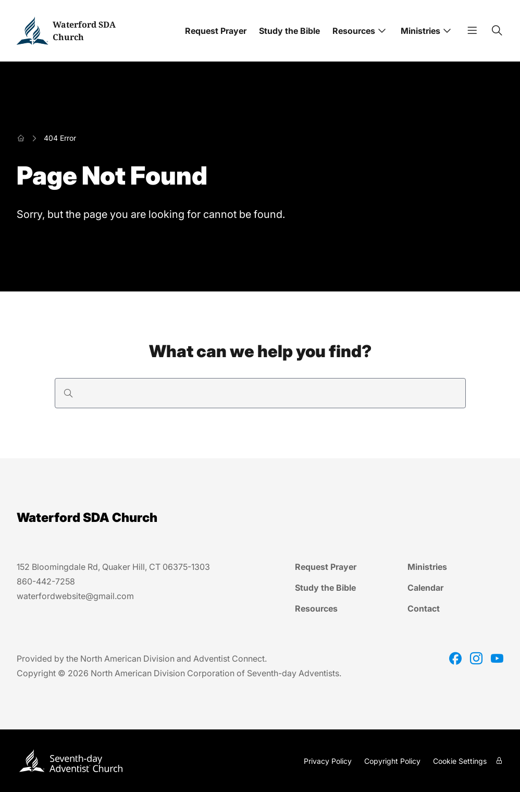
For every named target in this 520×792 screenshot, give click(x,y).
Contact (423, 608)
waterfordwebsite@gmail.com (75, 596)
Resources (353, 31)
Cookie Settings (460, 761)
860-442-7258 (46, 581)
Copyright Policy (392, 761)
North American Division (127, 658)
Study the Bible (289, 31)
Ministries (420, 31)
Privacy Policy (328, 761)
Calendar (425, 587)
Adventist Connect (229, 658)
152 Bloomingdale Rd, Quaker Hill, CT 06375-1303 (113, 567)
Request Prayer (215, 31)
